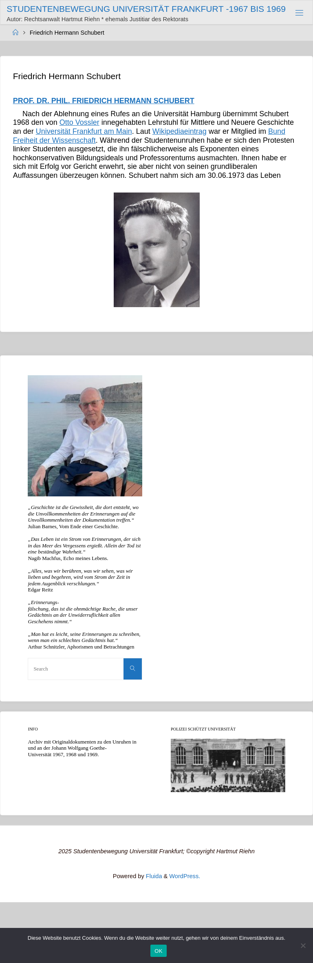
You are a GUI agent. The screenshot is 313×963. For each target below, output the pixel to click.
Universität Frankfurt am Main (84, 131)
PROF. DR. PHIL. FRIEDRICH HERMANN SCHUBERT (103, 101)
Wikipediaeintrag (179, 131)
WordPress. (184, 876)
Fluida (153, 876)
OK (158, 951)
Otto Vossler (79, 122)
